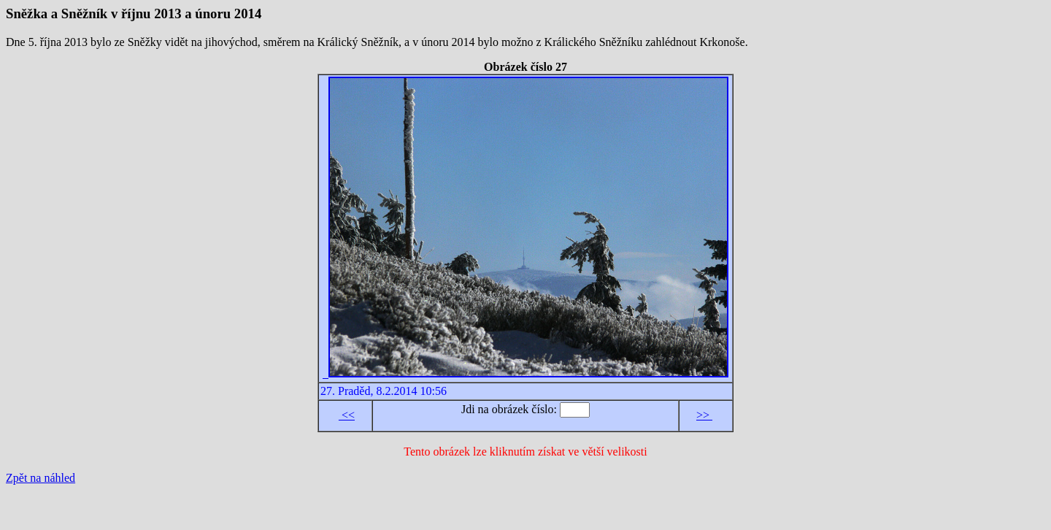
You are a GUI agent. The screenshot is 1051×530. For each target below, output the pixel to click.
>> (704, 415)
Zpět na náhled (40, 478)
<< (347, 415)
